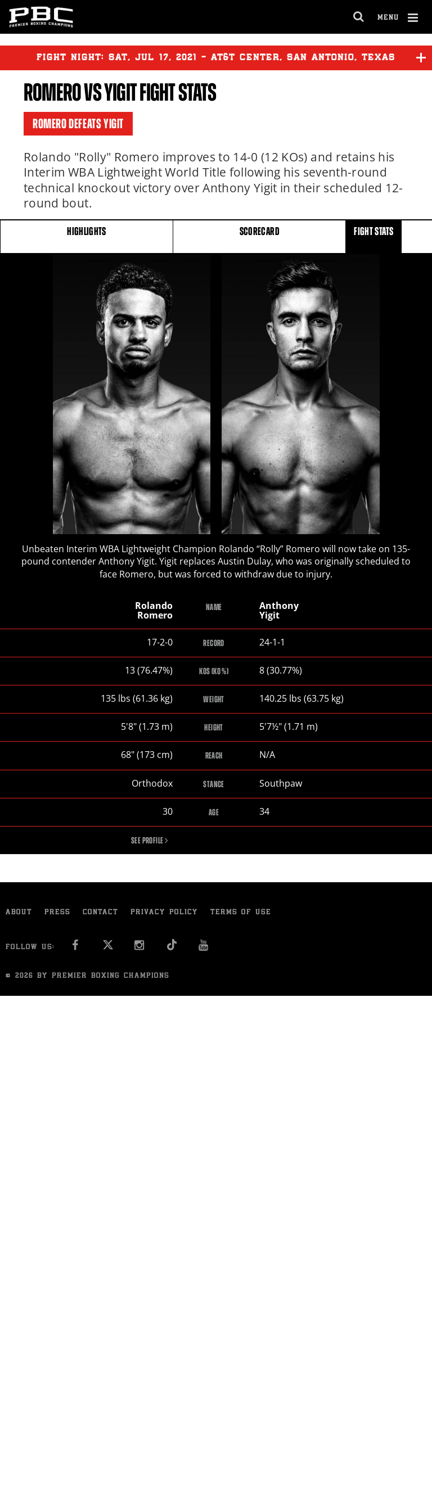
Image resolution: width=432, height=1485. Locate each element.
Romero (52, 92)
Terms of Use (240, 913)
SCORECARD (260, 236)
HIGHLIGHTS (86, 236)
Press (57, 913)
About (19, 913)
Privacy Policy (164, 913)
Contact (100, 913)
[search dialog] (359, 17)
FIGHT (373, 236)
